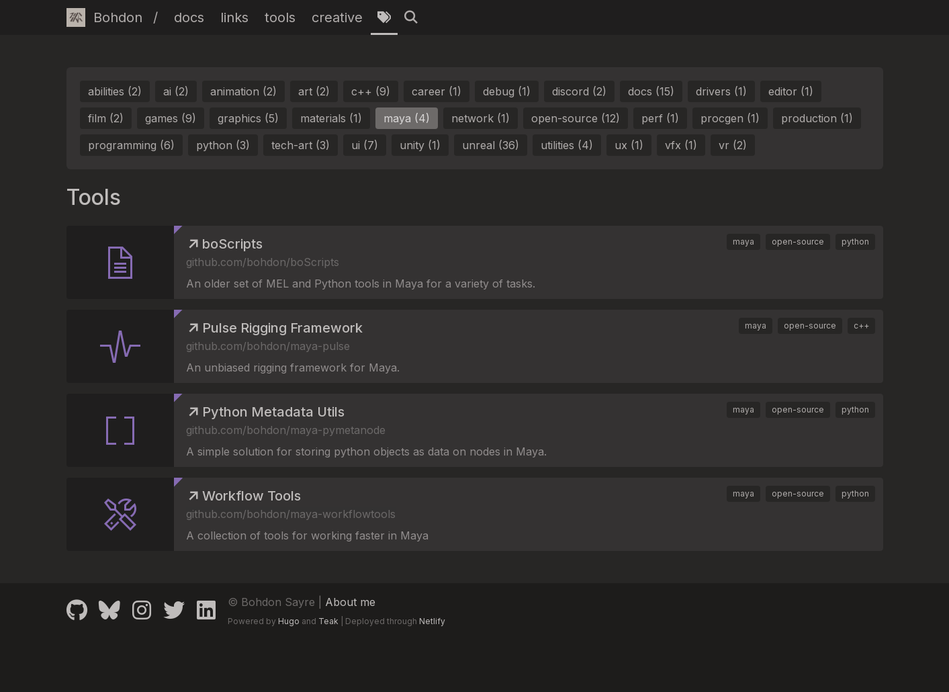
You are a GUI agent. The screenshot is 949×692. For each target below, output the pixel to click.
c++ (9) (370, 91)
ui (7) (364, 145)
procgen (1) (730, 118)
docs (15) (651, 91)
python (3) (223, 145)
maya (743, 241)
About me (350, 602)
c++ (861, 325)
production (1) (817, 118)
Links (234, 17)
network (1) (480, 118)
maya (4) (406, 118)
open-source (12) (575, 118)
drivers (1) (721, 91)
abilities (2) (115, 91)
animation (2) (243, 91)
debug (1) (507, 91)
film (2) (106, 118)
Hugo (289, 621)
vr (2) (733, 145)
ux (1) (629, 145)
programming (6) (131, 145)
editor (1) (790, 91)
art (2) (314, 91)
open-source (798, 241)
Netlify (432, 621)
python (855, 241)
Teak (328, 621)
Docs (189, 17)
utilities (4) (567, 145)
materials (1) (331, 118)
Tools (280, 17)
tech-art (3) (300, 145)
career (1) (436, 91)
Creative (337, 17)
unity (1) (420, 145)
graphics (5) (248, 118)
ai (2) (176, 91)
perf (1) (660, 118)
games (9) (170, 118)
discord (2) (579, 91)
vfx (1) (681, 145)
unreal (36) (490, 145)
